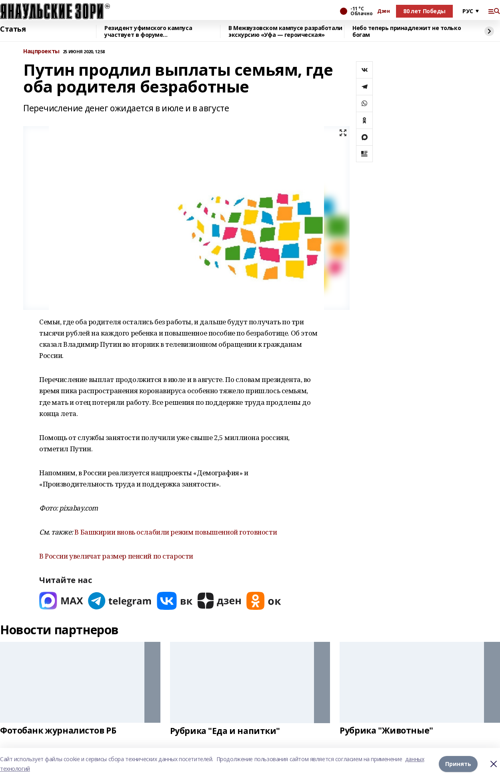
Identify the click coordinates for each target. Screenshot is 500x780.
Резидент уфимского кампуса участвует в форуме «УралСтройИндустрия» (148, 31)
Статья (13, 29)
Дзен (383, 11)
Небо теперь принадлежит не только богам (406, 31)
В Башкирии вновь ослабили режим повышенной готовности (175, 532)
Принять (458, 764)
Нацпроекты (41, 51)
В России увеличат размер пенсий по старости (116, 556)
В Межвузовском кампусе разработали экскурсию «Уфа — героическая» (285, 31)
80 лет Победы (424, 11)
